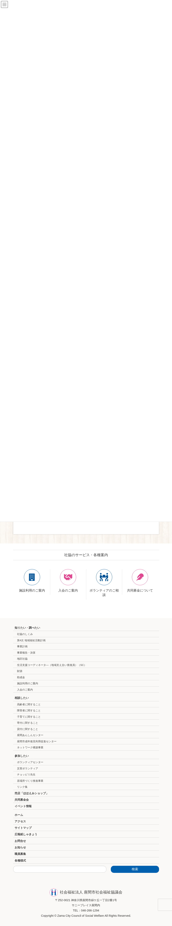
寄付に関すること (27, 722)
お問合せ (20, 841)
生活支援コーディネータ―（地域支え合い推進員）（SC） (52, 665)
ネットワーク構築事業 (30, 747)
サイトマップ (23, 827)
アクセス (20, 821)
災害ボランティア (27, 768)
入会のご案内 (25, 689)
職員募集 (20, 853)
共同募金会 (22, 799)
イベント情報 (23, 806)
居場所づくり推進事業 (30, 780)
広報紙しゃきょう (26, 834)
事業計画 (22, 646)
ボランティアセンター (30, 762)
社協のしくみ (25, 634)
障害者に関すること (29, 710)
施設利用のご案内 (27, 683)
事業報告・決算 (26, 652)
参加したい (22, 755)
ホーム (19, 814)
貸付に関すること (27, 729)
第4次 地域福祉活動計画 (31, 640)
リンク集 (22, 786)
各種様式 (20, 860)
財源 (19, 671)
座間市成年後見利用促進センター (37, 741)
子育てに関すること (29, 716)
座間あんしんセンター (30, 735)
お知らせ (20, 847)
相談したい (22, 697)
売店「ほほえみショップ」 (32, 793)
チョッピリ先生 (26, 774)
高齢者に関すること (29, 704)
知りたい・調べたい (27, 627)
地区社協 (22, 658)
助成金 (21, 677)
